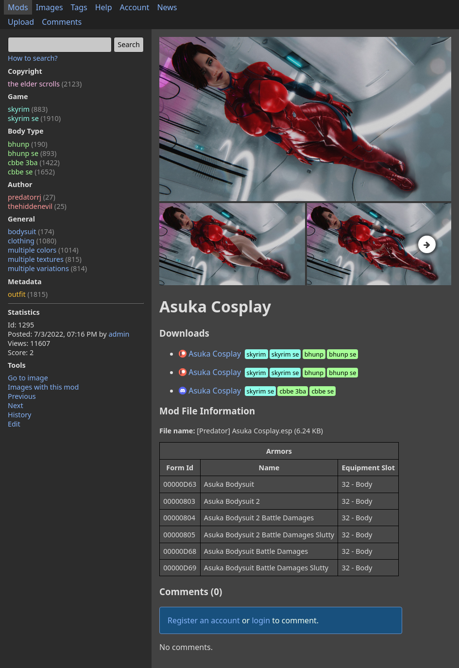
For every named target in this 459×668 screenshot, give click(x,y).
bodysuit (31, 231)
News (167, 7)
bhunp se (32, 153)
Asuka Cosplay (269, 353)
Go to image (28, 377)
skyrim (28, 109)
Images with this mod (43, 387)
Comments (62, 22)
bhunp (27, 144)
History (19, 414)
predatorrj (31, 197)
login (261, 620)
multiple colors (43, 250)
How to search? (33, 58)
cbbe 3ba (34, 162)
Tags (79, 7)
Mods (18, 7)
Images (49, 7)
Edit (14, 423)
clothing (32, 240)
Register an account (204, 620)
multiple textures (45, 259)
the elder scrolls (45, 83)
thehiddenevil (37, 206)
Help (103, 7)
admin (118, 334)
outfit (28, 294)
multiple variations (47, 268)
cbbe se (31, 171)
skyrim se (34, 118)
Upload (21, 22)
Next (15, 405)
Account (135, 7)
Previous (22, 396)
